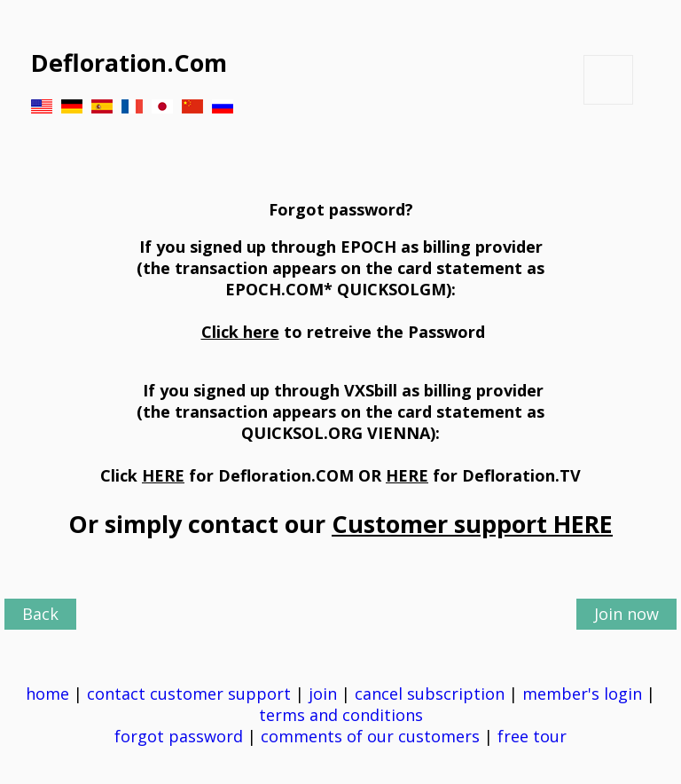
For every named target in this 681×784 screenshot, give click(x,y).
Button (608, 80)
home (47, 693)
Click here (240, 331)
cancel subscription (432, 693)
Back (40, 613)
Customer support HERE (472, 523)
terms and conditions (343, 714)
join (323, 693)
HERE (163, 475)
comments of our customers (370, 736)
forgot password (178, 736)
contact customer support (189, 693)
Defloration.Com (129, 62)
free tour (532, 736)
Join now (626, 613)
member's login (582, 693)
